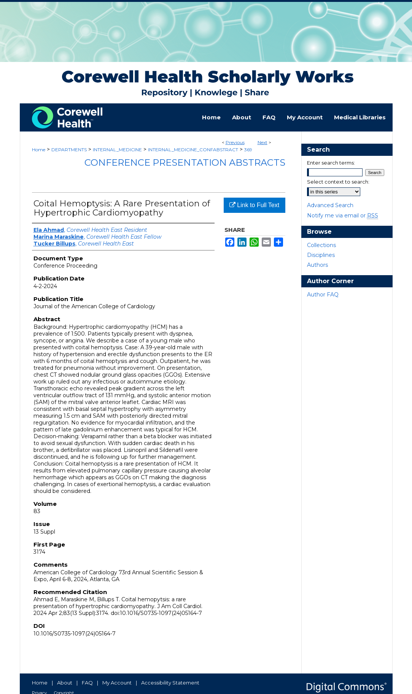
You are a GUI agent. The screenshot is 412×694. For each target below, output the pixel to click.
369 (248, 149)
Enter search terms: (331, 163)
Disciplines (321, 255)
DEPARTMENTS (69, 149)
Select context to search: (338, 182)
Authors (317, 264)
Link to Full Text (254, 205)
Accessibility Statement (170, 683)
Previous (235, 142)
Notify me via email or (342, 215)
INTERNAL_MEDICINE (117, 149)
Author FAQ (323, 294)
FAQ (87, 683)
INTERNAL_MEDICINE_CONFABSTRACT (193, 149)
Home (38, 149)
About (64, 683)
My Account (117, 683)
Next (262, 142)
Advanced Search (330, 205)
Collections (321, 245)
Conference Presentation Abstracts (184, 162)
